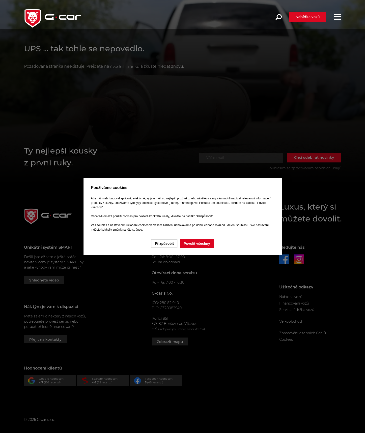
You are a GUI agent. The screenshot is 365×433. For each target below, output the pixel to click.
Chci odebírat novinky (314, 157)
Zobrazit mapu (170, 342)
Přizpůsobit (164, 244)
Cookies (286, 339)
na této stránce (132, 229)
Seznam (105, 381)
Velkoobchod (290, 321)
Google (52, 381)
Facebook (158, 381)
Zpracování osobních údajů (302, 333)
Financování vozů (294, 303)
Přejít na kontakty (45, 339)
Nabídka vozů (308, 17)
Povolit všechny (197, 244)
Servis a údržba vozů (296, 310)
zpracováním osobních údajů (316, 168)
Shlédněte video (44, 280)
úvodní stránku (125, 66)
